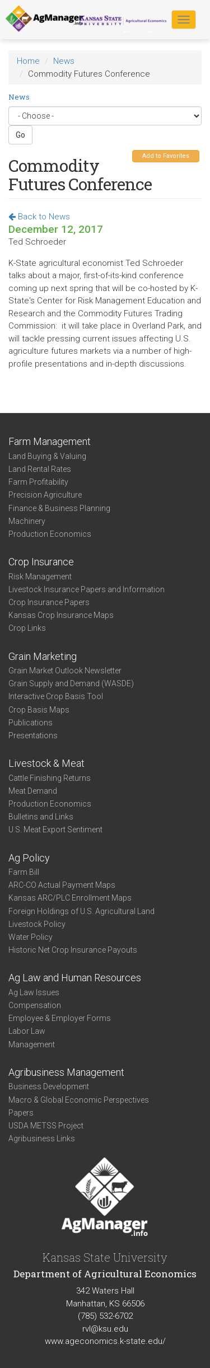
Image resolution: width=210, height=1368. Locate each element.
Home (28, 61)
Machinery (26, 521)
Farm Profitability (38, 481)
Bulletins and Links (40, 816)
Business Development (48, 1086)
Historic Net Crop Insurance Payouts (72, 949)
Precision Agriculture (45, 494)
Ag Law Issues (33, 992)
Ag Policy (29, 858)
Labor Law (26, 1031)
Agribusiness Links (41, 1138)
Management (31, 1044)
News (63, 61)
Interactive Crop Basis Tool (55, 696)
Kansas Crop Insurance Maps (61, 615)
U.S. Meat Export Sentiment (55, 829)
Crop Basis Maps (38, 709)
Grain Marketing (42, 656)
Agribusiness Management (66, 1072)
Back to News (39, 217)
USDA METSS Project (45, 1125)
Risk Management (40, 576)
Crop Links (27, 628)
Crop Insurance (41, 562)
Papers (21, 1112)
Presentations (33, 735)
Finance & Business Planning (59, 508)
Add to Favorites (165, 156)
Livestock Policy (37, 924)
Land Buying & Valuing (47, 456)
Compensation (34, 1005)
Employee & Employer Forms (59, 1018)
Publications (30, 722)
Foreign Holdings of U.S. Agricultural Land (81, 911)
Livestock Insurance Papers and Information (86, 589)
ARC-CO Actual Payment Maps (61, 884)
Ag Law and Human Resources (74, 977)
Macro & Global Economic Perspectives (78, 1099)
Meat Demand (32, 790)
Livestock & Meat (46, 763)
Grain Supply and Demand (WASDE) (71, 683)
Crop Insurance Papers (49, 602)
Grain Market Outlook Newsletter (65, 670)
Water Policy (30, 937)
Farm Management (49, 441)
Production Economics (49, 534)
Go (20, 134)
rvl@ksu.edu (105, 1329)
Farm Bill (23, 872)
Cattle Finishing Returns (49, 778)
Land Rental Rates (39, 469)
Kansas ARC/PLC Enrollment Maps (70, 897)
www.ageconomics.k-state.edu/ (105, 1341)
